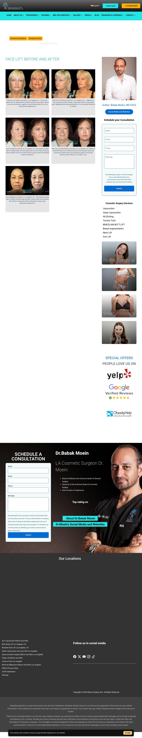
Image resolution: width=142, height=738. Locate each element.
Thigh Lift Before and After (12, 664)
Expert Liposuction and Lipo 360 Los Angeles (19, 657)
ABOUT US (18, 15)
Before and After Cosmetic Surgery (27, 46)
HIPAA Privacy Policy (10, 674)
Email (10, 482)
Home (11, 46)
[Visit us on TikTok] (93, 663)
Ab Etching (108, 222)
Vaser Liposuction (112, 218)
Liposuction (108, 214)
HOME (8, 15)
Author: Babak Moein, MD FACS (119, 111)
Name (10, 472)
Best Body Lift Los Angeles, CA (14, 650)
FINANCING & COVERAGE (111, 15)
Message (11, 501)
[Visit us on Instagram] (89, 663)
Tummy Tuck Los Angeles (12, 667)
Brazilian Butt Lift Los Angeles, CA (15, 653)
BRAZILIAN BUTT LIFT (114, 230)
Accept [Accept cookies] (127, 733)
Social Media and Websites (119, 118)
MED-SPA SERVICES (61, 15)
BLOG (97, 15)
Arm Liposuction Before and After (15, 647)
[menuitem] (95, 6)
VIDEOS (88, 15)
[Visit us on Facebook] (75, 663)
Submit (119, 194)
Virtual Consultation (18, 41)
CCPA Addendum (8, 677)
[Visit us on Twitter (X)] (79, 663)
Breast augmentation (113, 234)
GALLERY (77, 15)
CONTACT (130, 15)
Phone (10, 492)
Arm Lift (107, 242)
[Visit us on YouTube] (84, 663)
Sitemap (5, 681)
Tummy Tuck (109, 226)
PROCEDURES (31, 15)
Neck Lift (107, 238)
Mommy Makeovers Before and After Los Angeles (21, 671)
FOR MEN (45, 15)
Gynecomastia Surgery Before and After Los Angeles (22, 660)
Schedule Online (35, 41)
